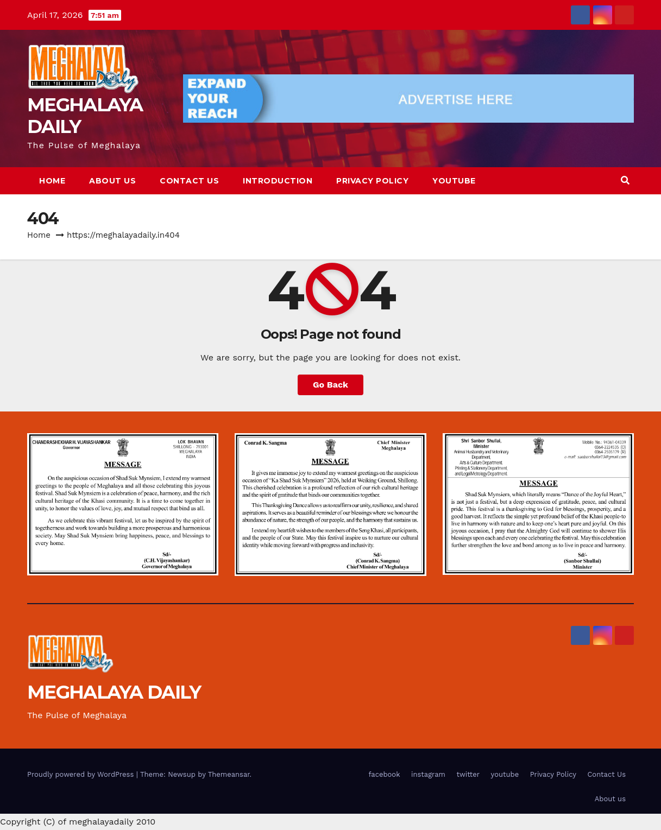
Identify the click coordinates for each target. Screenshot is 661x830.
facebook (384, 774)
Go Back (330, 384)
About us (112, 181)
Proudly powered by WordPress (81, 774)
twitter (468, 774)
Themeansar (229, 774)
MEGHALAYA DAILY (85, 115)
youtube (454, 181)
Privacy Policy (372, 181)
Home (52, 181)
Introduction (277, 181)
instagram (428, 774)
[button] (625, 180)
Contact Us (189, 181)
